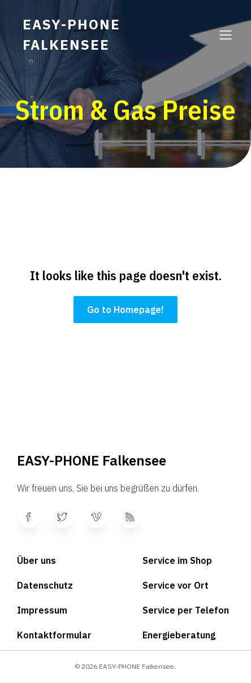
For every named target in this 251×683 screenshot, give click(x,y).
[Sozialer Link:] (34, 517)
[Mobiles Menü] (225, 34)
